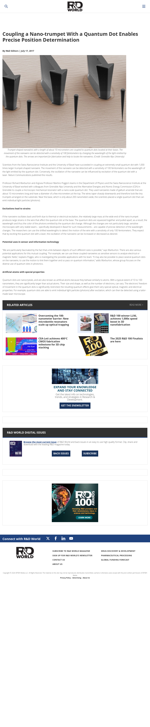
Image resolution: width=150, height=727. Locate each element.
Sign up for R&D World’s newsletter (72, 555)
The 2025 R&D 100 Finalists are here (126, 340)
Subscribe (90, 453)
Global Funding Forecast (115, 560)
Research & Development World (75, 6)
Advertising (76, 578)
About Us (57, 564)
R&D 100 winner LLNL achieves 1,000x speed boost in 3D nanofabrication (123, 320)
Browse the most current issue (40, 441)
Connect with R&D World (21, 539)
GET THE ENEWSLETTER (75, 405)
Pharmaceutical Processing (116, 555)
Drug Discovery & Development (118, 551)
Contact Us (58, 560)
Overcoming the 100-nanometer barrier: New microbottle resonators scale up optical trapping (54, 320)
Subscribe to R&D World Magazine (71, 551)
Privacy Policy (65, 578)
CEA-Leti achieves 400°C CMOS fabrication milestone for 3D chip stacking (53, 343)
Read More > (136, 304)
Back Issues (61, 453)
